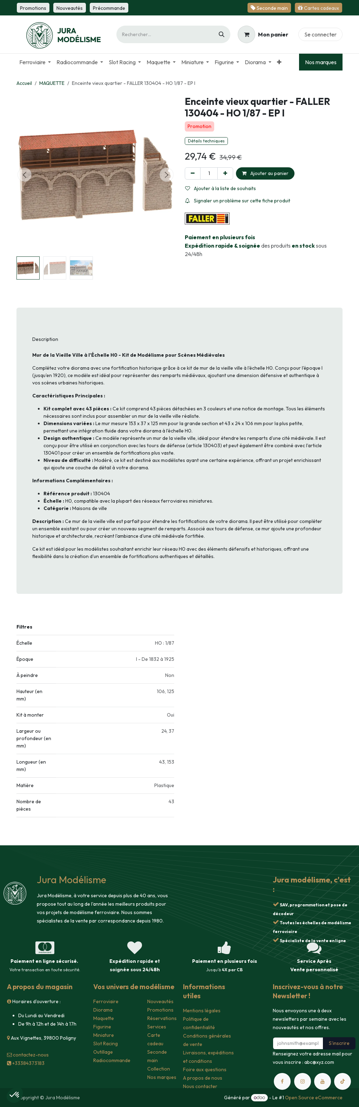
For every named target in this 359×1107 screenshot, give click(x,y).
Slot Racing (105, 1043)
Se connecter (320, 34)
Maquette (103, 1018)
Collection (158, 1069)
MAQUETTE (52, 83)
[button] (24, 175)
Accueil (24, 83)
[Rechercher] (221, 34)
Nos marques (321, 62)
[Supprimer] (193, 173)
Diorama (103, 1010)
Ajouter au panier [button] (265, 173)
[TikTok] (342, 1081)
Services (156, 1027)
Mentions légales (202, 1010)
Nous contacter (200, 1086)
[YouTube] (322, 1081)
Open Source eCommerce (314, 1097)
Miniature (103, 1035)
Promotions (160, 1010)
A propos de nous (202, 1078)
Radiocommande (111, 1060)
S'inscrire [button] (339, 1043)
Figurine (102, 1027)
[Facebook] (282, 1081)
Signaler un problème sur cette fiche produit (237, 200)
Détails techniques (206, 140)
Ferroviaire (105, 1001)
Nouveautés (160, 1001)
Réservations (162, 1018)
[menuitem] (35, 62)
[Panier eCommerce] (263, 34)
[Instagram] (302, 1081)
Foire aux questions (204, 1069)
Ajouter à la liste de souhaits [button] (220, 188)
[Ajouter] (225, 173)
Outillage (103, 1052)
